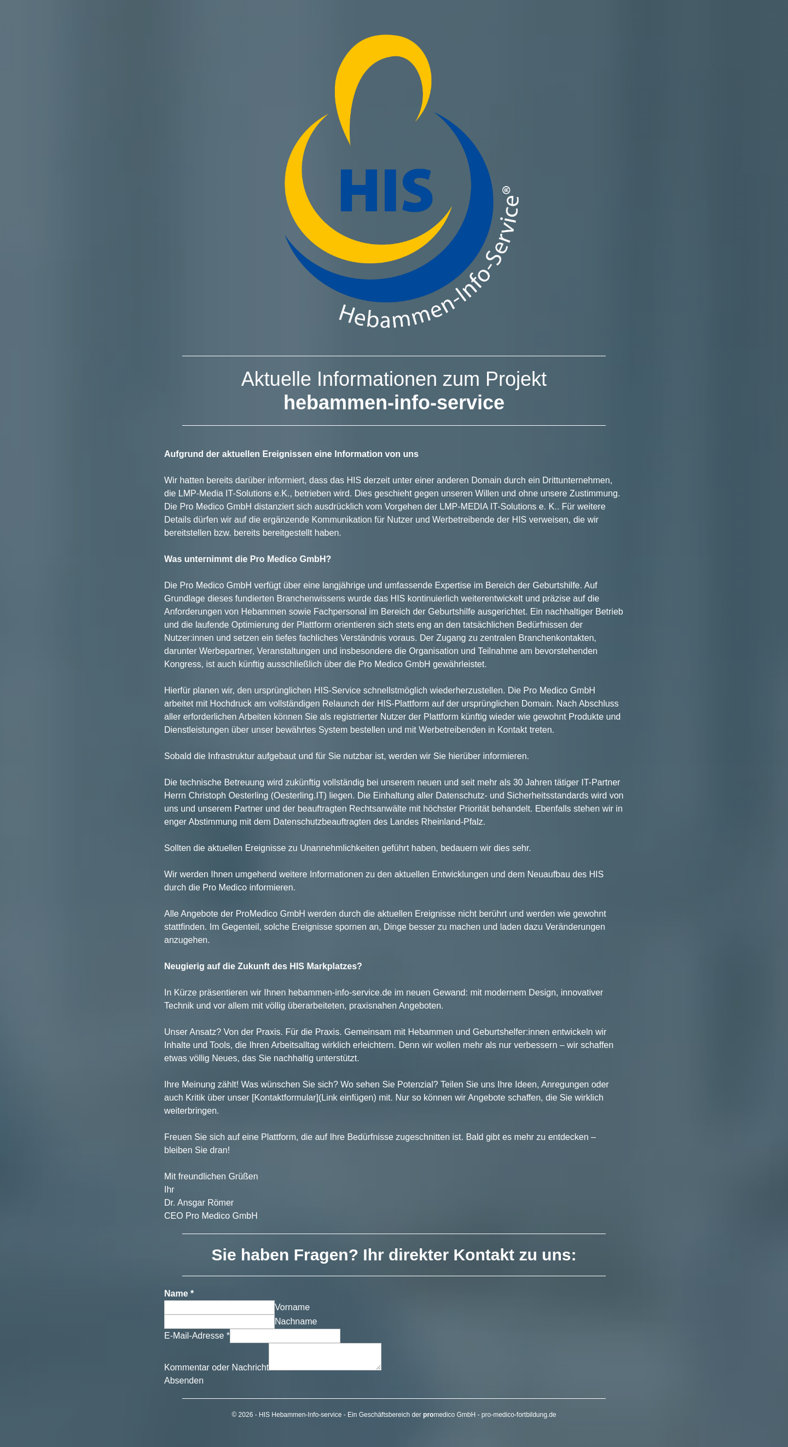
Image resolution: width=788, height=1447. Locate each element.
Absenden (184, 1380)
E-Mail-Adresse (197, 1335)
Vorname (292, 1307)
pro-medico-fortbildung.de (519, 1415)
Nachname (296, 1321)
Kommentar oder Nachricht (216, 1367)
